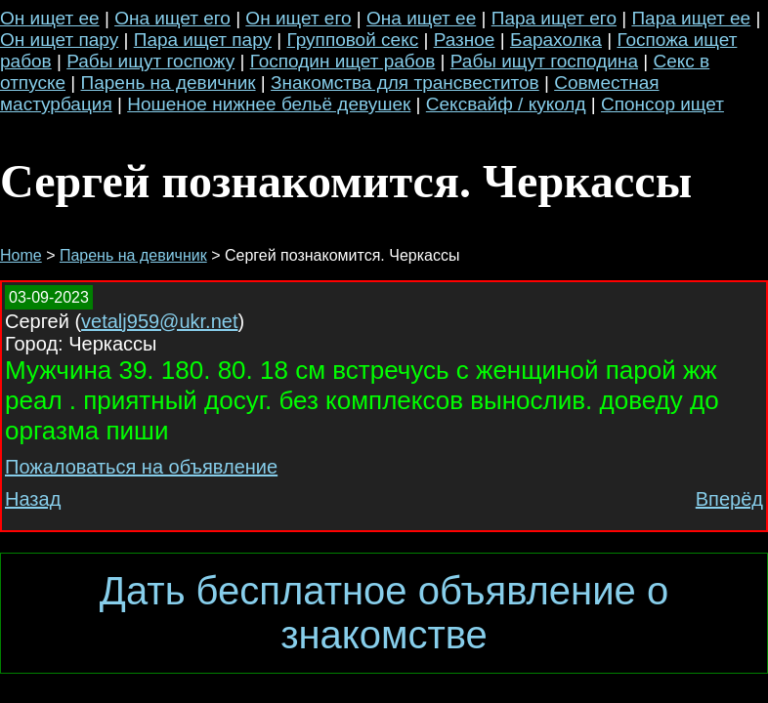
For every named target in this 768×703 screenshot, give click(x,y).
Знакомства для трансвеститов (405, 82)
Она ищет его (172, 18)
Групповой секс (353, 39)
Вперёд (729, 499)
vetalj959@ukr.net (159, 321)
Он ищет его (298, 18)
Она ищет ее (421, 18)
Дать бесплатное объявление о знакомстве (384, 612)
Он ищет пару (59, 39)
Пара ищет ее (690, 18)
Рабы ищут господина (544, 61)
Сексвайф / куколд (506, 104)
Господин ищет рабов (343, 61)
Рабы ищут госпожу (150, 61)
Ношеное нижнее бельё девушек (268, 104)
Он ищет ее (50, 18)
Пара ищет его (554, 18)
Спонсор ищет (662, 104)
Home (21, 255)
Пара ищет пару (203, 39)
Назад (33, 499)
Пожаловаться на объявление (141, 466)
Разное (464, 39)
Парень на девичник (168, 82)
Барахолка (556, 39)
